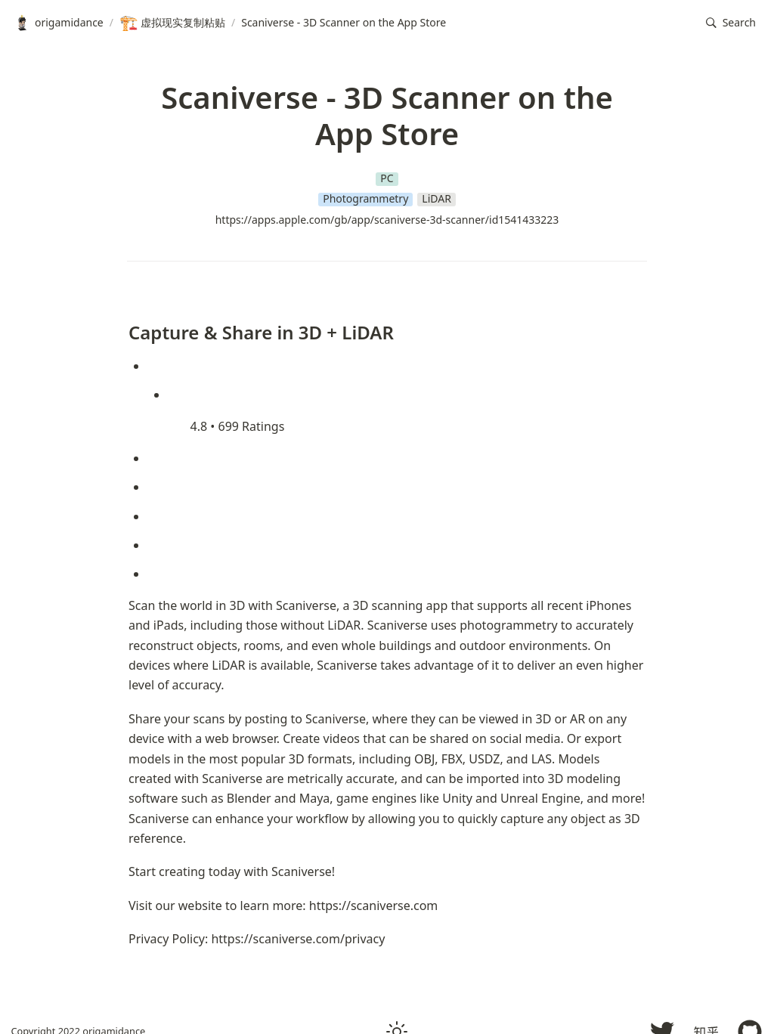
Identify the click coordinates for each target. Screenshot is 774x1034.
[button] (731, 23)
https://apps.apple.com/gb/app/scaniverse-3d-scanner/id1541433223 (387, 219)
